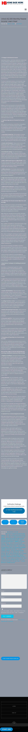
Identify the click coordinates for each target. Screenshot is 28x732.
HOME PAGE (22, 522)
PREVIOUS (5, 522)
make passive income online (9, 546)
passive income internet (18, 550)
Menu (25, 9)
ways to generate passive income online (13, 556)
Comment (4, 573)
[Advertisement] (14, 43)
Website (3, 603)
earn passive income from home (10, 540)
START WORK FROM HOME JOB (10, 658)
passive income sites (16, 553)
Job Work (19, 23)
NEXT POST (13, 522)
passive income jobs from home (10, 552)
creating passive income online (15, 538)
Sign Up (14, 712)
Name (3, 591)
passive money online (17, 555)
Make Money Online (12, 532)
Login (14, 706)
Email (3, 597)
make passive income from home (16, 544)
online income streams (19, 547)
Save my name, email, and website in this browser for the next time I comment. (13, 611)
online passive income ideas (9, 549)
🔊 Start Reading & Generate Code (14, 511)
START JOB (6, 729)
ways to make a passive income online (12, 558)
